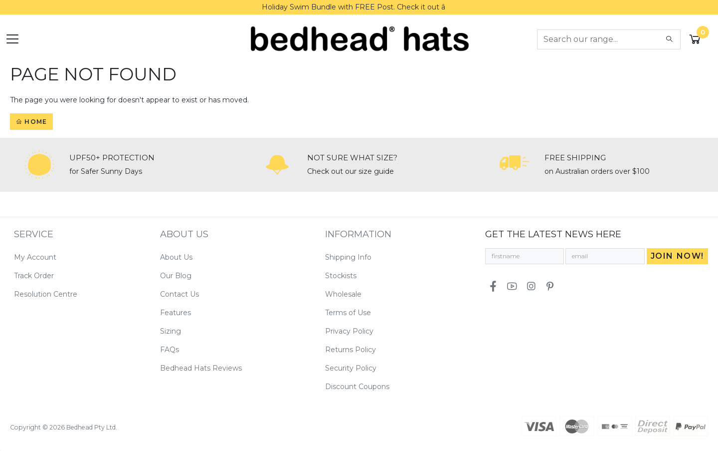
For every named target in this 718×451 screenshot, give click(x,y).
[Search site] (669, 39)
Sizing (170, 331)
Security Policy (350, 368)
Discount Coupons (357, 386)
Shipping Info (348, 257)
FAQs (169, 349)
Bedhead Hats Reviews (201, 368)
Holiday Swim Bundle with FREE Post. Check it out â (359, 6)
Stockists (341, 275)
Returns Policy (350, 349)
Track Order (34, 275)
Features (175, 312)
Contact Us (179, 294)
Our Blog (175, 275)
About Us (176, 257)
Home (31, 121)
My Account (35, 257)
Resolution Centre (45, 294)
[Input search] (598, 39)
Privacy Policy (349, 331)
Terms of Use (348, 312)
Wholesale (343, 294)
